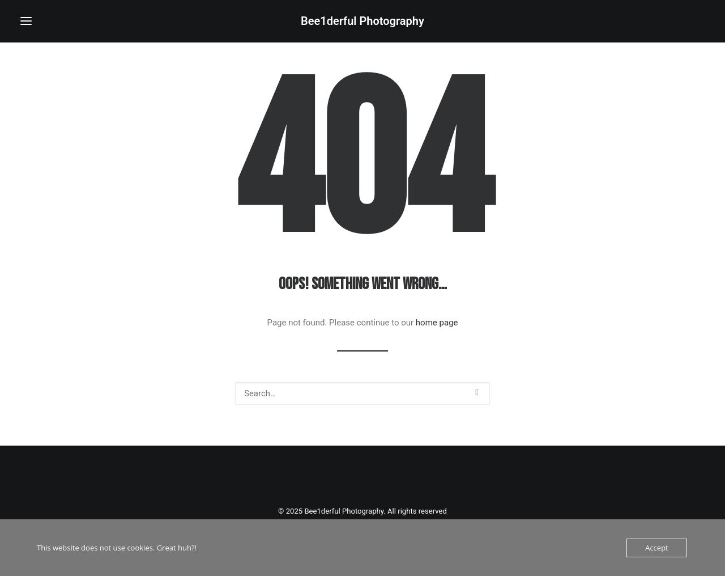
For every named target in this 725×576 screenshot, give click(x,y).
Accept (656, 548)
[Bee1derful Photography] (362, 21)
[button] (26, 21)
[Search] (362, 393)
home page (437, 322)
